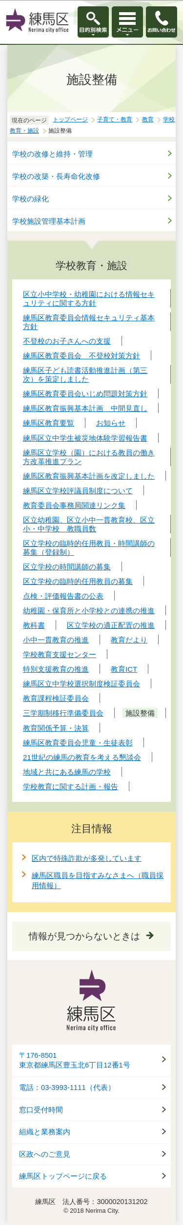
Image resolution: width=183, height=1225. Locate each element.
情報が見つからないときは (84, 936)
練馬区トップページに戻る (63, 1176)
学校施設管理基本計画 (48, 221)
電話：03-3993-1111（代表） (67, 1087)
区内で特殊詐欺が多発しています (87, 858)
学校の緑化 (30, 198)
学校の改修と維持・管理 (52, 154)
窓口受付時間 (41, 1110)
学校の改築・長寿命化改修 (56, 176)
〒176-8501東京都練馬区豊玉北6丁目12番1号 (74, 1060)
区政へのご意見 (44, 1154)
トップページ (70, 119)
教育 (148, 119)
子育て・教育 (114, 119)
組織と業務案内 (44, 1132)
